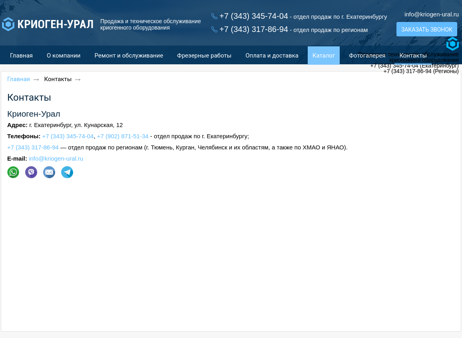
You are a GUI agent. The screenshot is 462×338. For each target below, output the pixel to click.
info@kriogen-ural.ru (431, 14)
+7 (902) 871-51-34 (123, 136)
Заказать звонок (426, 29)
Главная (18, 79)
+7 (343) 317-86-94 (33, 147)
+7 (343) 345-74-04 (68, 136)
